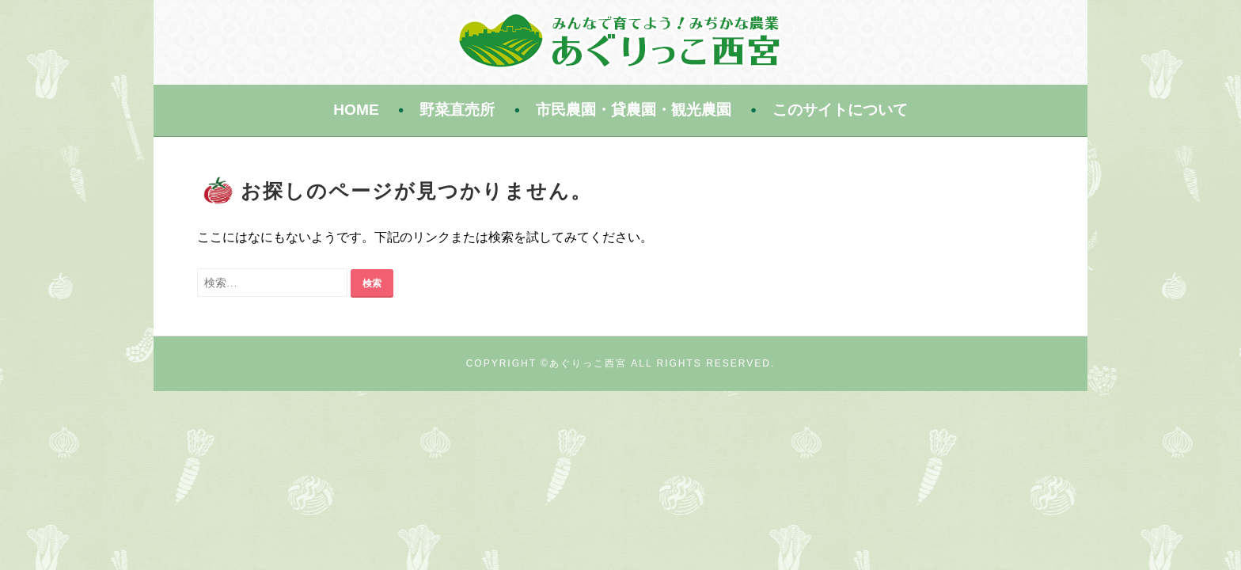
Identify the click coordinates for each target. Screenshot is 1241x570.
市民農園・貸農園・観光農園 (633, 109)
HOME (356, 109)
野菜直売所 (457, 109)
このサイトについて (840, 109)
